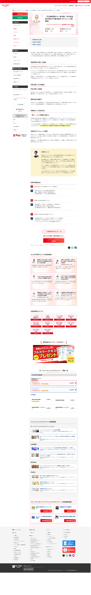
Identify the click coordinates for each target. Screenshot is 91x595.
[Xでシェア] (69, 247)
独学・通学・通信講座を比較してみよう (49, 475)
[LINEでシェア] (72, 247)
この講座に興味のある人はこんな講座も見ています (20, 116)
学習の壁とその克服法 (37, 42)
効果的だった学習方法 (37, 44)
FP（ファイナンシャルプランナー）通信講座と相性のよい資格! (55, 465)
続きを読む (41, 432)
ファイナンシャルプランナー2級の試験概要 (50, 430)
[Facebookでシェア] (75, 247)
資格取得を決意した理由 (37, 39)
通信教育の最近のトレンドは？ (47, 482)
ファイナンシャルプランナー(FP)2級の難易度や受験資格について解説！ (57, 447)
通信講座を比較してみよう (46, 488)
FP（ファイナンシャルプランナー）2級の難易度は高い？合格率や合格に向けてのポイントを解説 (57, 454)
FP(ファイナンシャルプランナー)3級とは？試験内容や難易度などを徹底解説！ (57, 437)
